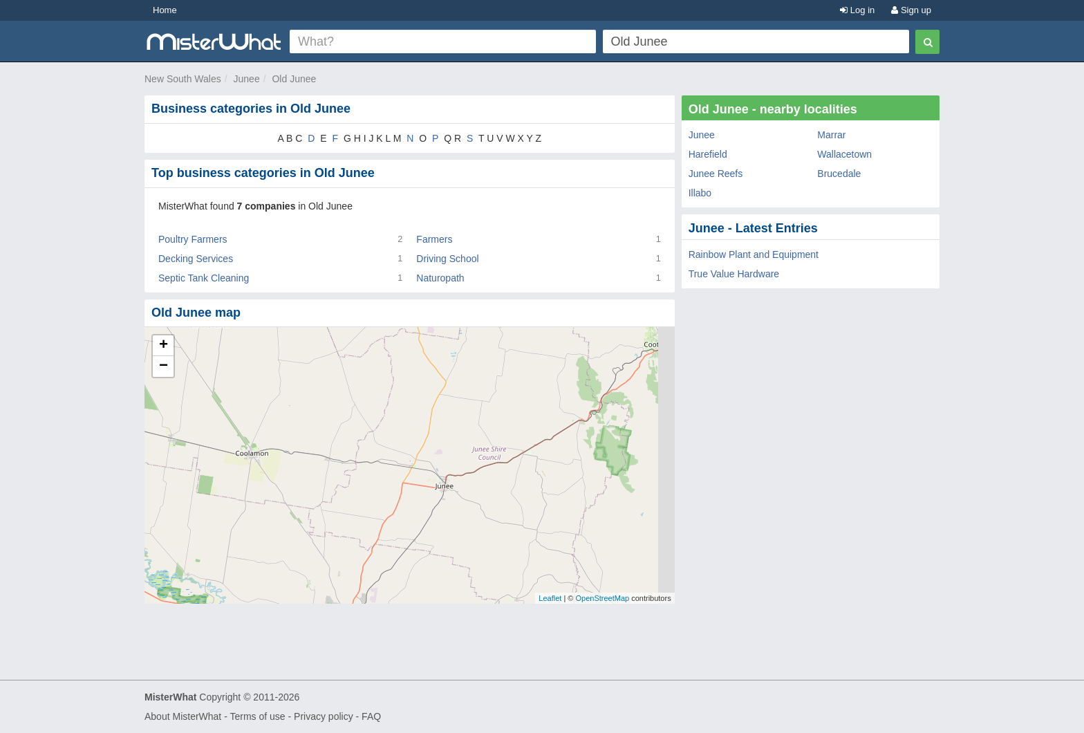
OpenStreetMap (602, 598)
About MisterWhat (182, 716)
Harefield (708, 154)
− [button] (163, 366)
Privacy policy (323, 716)
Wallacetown (844, 154)
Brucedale (839, 173)
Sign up (911, 10)
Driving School (447, 258)
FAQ (371, 716)
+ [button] (163, 345)
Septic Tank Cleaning (203, 278)
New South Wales (182, 78)
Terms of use (257, 716)
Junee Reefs (716, 173)
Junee (247, 78)
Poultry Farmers (192, 239)
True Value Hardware (734, 273)
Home (165, 10)
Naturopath (440, 278)
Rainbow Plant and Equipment (754, 254)
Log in (857, 10)
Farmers (434, 239)
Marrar (831, 134)
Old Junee (294, 78)
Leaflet (550, 598)
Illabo (700, 192)
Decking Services (195, 258)
